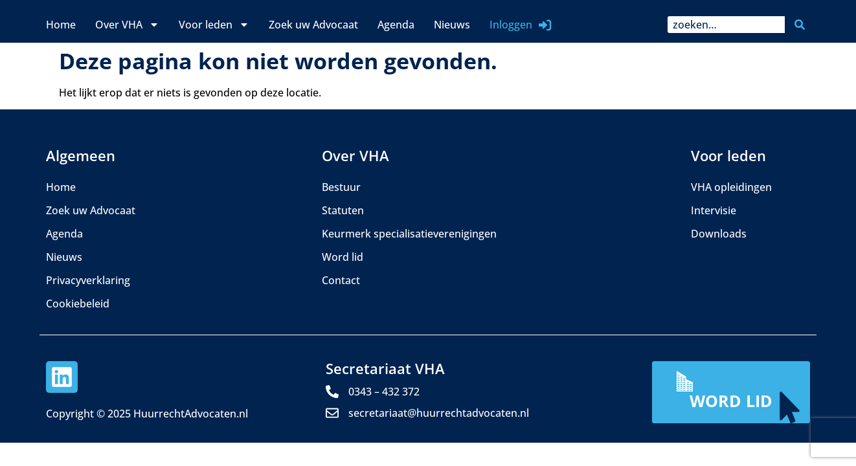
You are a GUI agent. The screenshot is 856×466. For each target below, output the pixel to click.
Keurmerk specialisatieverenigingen (409, 234)
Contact (341, 280)
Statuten (343, 210)
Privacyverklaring (88, 280)
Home (61, 24)
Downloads (719, 234)
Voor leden (214, 24)
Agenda (395, 24)
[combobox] (726, 24)
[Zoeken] (802, 24)
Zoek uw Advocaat (313, 24)
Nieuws (452, 24)
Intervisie (713, 210)
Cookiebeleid (77, 303)
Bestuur (341, 187)
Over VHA (127, 24)
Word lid (342, 257)
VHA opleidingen (731, 187)
